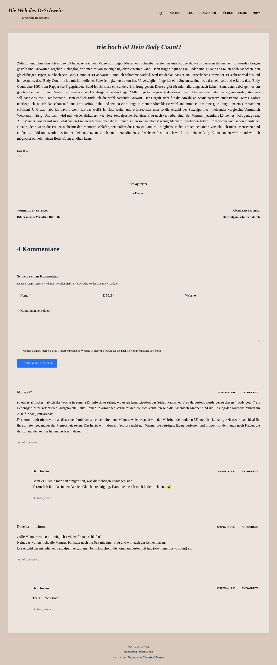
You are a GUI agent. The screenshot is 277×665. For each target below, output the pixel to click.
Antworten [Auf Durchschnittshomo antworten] (250, 526)
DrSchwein (40, 471)
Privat (260, 13)
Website (190, 295)
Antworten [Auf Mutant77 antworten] (250, 392)
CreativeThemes (154, 657)
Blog (189, 12)
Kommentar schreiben (36, 310)
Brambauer (207, 12)
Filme (242, 12)
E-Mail (109, 295)
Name (25, 295)
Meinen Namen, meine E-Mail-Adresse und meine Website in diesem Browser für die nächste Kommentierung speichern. (92, 350)
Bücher (227, 12)
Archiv (174, 12)
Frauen (138, 193)
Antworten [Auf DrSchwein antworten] (250, 471)
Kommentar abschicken (37, 363)
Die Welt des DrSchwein (35, 10)
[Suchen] (160, 13)
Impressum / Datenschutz (138, 651)
